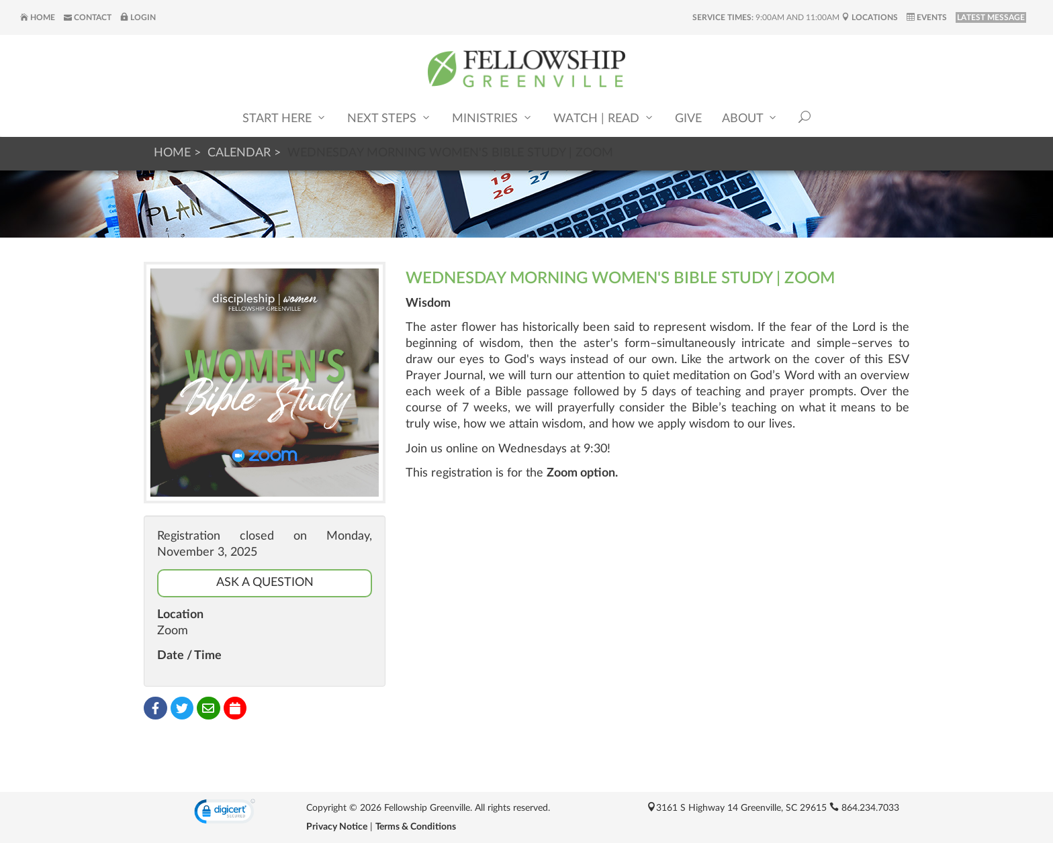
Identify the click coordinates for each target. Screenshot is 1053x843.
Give (688, 119)
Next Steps (389, 118)
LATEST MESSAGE (991, 17)
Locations (869, 17)
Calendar (239, 153)
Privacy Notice (336, 827)
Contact (87, 17)
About (750, 118)
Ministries (492, 118)
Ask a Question (265, 583)
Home (37, 17)
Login (138, 17)
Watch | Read (604, 118)
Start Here (284, 118)
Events (927, 17)
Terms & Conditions (415, 827)
